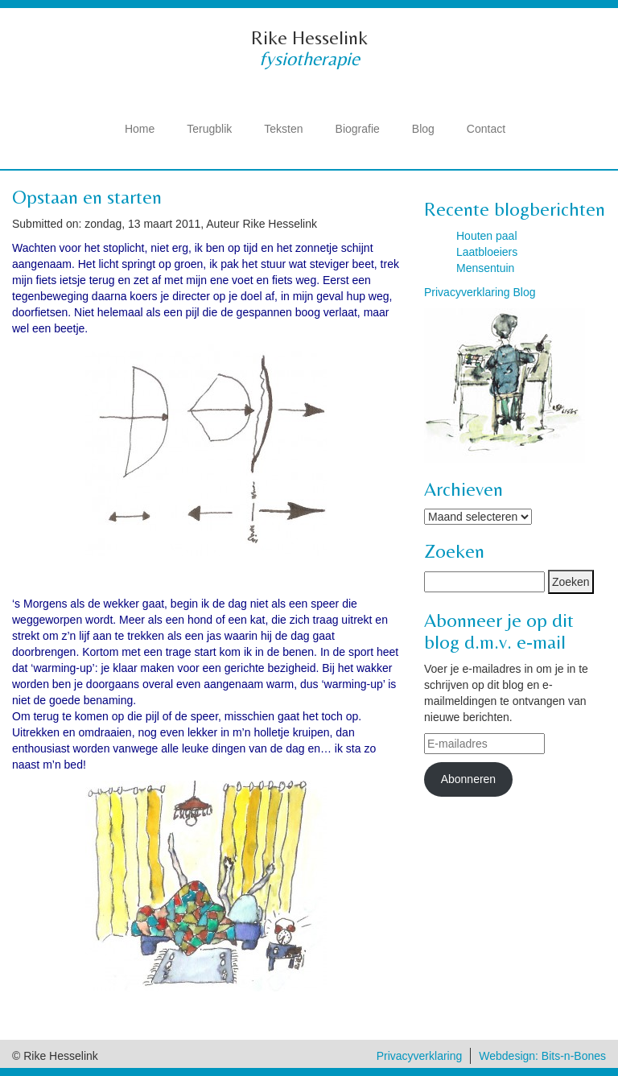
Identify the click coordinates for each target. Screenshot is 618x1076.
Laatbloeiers (486, 251)
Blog (423, 128)
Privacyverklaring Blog (480, 292)
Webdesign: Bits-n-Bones (542, 1055)
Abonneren (468, 779)
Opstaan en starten (87, 197)
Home (139, 128)
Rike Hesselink (309, 37)
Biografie (358, 128)
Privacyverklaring (420, 1055)
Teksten (283, 128)
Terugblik (209, 128)
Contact (486, 128)
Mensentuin (485, 268)
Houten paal (486, 235)
